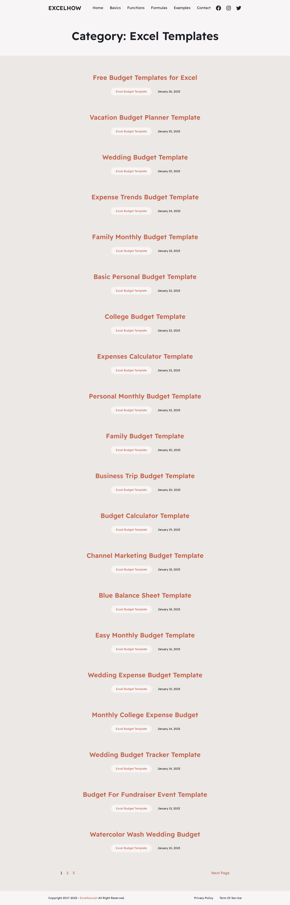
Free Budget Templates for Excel (145, 77)
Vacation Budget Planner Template (145, 117)
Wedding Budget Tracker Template (145, 755)
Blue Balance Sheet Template (145, 595)
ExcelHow (64, 7)
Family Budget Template (145, 436)
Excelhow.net (88, 898)
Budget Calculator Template (145, 516)
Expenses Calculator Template (145, 356)
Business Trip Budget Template (145, 476)
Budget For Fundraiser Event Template (145, 794)
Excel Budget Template (131, 91)
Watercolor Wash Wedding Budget (145, 834)
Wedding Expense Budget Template (145, 675)
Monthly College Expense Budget (145, 715)
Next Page (220, 873)
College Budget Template (145, 316)
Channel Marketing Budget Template (145, 555)
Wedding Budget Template (145, 157)
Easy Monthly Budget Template (145, 635)
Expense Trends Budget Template (145, 197)
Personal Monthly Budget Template (145, 396)
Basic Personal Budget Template (145, 277)
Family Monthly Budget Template (145, 237)
